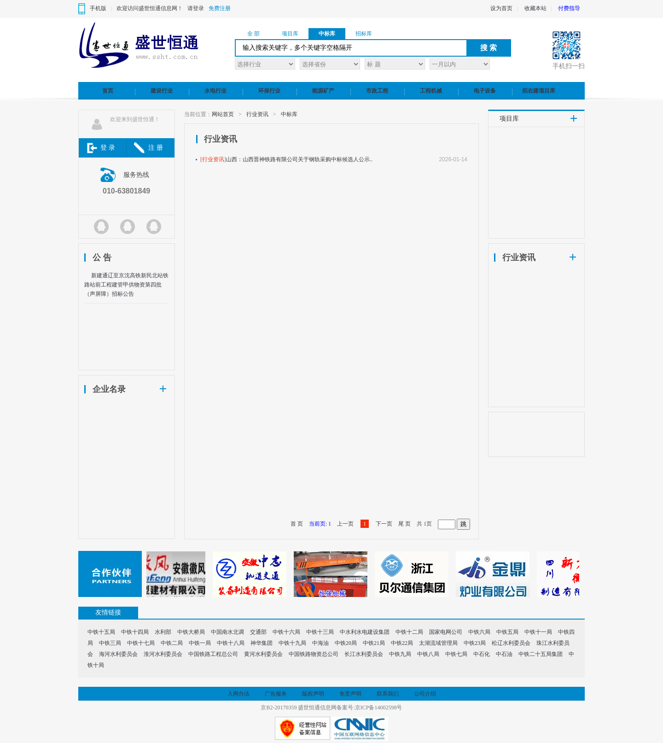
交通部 (258, 632)
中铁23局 (475, 643)
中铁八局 (428, 654)
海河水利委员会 (118, 654)
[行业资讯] (213, 159)
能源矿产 (323, 91)
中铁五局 (507, 632)
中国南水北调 (227, 632)
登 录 (107, 147)
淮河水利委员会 (163, 654)
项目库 (290, 33)
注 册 (155, 147)
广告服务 (276, 693)
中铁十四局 (135, 632)
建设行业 (162, 91)
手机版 (98, 8)
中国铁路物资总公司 (313, 654)
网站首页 (223, 114)
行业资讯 (257, 114)
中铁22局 (402, 643)
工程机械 (431, 91)
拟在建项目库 (538, 91)
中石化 (481, 654)
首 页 (297, 524)
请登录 (195, 8)
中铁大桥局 (191, 632)
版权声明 (313, 693)
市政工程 (377, 91)
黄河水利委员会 (263, 654)
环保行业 (269, 91)
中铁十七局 (141, 643)
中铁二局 (172, 643)
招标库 (363, 33)
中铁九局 (400, 654)
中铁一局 (200, 643)
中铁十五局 (101, 632)
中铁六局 (479, 632)
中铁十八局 (230, 643)
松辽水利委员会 (511, 643)
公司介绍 (425, 693)
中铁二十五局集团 (540, 654)
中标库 (327, 33)
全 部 (253, 33)
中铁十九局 (292, 643)
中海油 (320, 643)
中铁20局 (346, 643)
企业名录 (109, 389)
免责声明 (350, 693)
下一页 (384, 524)
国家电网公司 (445, 632)
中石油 (504, 654)
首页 (107, 91)
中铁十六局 (286, 632)
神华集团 (261, 643)
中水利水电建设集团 (365, 632)
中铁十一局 (538, 632)
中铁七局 (456, 654)
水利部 (163, 632)
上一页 (345, 524)
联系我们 (388, 693)
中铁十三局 (320, 632)
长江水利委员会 (363, 654)
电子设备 (485, 91)
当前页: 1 (320, 524)
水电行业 (215, 91)
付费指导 (569, 8)
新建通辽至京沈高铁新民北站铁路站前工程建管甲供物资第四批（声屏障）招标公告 (126, 284)
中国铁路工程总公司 (213, 654)
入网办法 (238, 693)
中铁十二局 (409, 632)
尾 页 (404, 524)
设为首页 (501, 8)
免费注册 (220, 8)
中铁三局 (110, 643)
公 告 (102, 257)
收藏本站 (535, 8)
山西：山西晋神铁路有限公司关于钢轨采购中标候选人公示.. (299, 159)
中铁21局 (374, 643)
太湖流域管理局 (438, 643)
